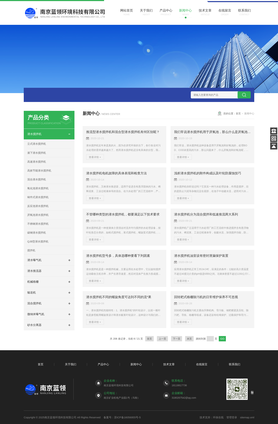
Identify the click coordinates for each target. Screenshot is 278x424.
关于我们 (70, 364)
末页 (189, 338)
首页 (238, 113)
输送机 (31, 292)
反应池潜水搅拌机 (38, 205)
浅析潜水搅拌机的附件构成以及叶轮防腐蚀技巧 (207, 173)
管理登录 (231, 417)
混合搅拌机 (34, 303)
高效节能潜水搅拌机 (39, 170)
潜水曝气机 (34, 260)
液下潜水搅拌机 (36, 152)
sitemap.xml (247, 417)
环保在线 (218, 417)
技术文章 (169, 364)
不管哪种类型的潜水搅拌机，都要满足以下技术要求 (123, 214)
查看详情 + (95, 157)
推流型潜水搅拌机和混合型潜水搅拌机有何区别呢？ (123, 132)
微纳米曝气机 (35, 314)
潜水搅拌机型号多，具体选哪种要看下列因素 (118, 255)
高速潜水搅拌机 (36, 161)
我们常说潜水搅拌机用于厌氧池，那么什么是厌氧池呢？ (214, 132)
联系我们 (234, 364)
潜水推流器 (34, 270)
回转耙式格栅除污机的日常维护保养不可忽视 (206, 297)
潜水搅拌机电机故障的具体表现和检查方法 (116, 173)
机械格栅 (33, 281)
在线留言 (201, 364)
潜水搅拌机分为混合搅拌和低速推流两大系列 (206, 214)
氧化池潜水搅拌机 (38, 188)
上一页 (162, 338)
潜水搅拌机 (34, 133)
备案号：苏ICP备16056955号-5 (122, 417)
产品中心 (103, 364)
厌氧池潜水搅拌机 (38, 214)
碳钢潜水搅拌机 (36, 232)
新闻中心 (136, 364)
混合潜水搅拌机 (36, 179)
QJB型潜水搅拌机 (37, 241)
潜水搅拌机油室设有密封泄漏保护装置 (201, 255)
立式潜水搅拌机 (36, 143)
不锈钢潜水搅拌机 (38, 223)
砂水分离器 (34, 324)
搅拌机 (31, 250)
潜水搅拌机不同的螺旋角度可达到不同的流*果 (118, 297)
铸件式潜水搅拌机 (38, 197)
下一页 (176, 338)
